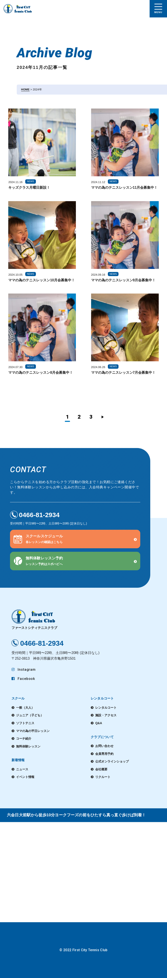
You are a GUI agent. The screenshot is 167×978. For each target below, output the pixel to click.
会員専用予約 (104, 754)
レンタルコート (106, 707)
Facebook (23, 679)
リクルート (102, 777)
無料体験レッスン (28, 746)
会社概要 (101, 769)
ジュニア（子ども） (29, 715)
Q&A (98, 723)
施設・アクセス (106, 715)
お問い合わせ (104, 746)
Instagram (24, 669)
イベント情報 (25, 777)
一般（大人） (25, 707)
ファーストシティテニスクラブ (34, 620)
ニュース (22, 769)
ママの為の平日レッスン (33, 731)
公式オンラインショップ (112, 761)
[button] (75, 539)
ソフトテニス (25, 723)
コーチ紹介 (23, 738)
